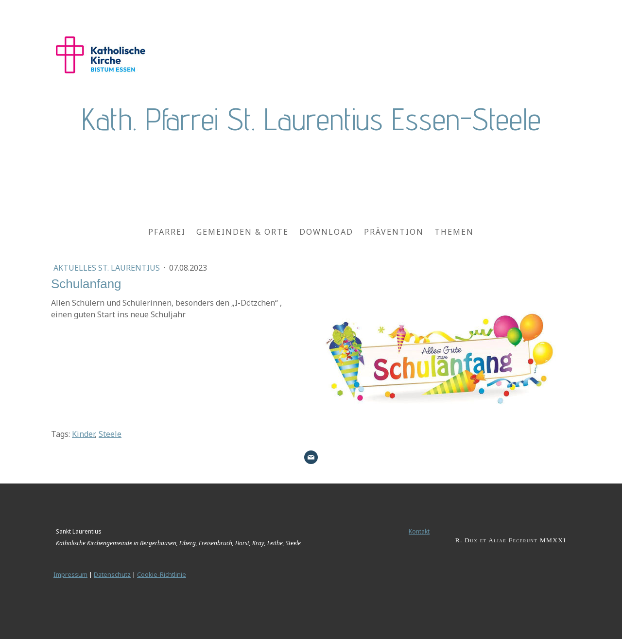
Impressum (70, 574)
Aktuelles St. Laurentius (107, 267)
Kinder (83, 434)
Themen (454, 231)
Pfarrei (167, 231)
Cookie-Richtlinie (161, 574)
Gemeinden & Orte (242, 231)
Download (326, 231)
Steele (110, 434)
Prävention (394, 231)
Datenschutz (112, 574)
